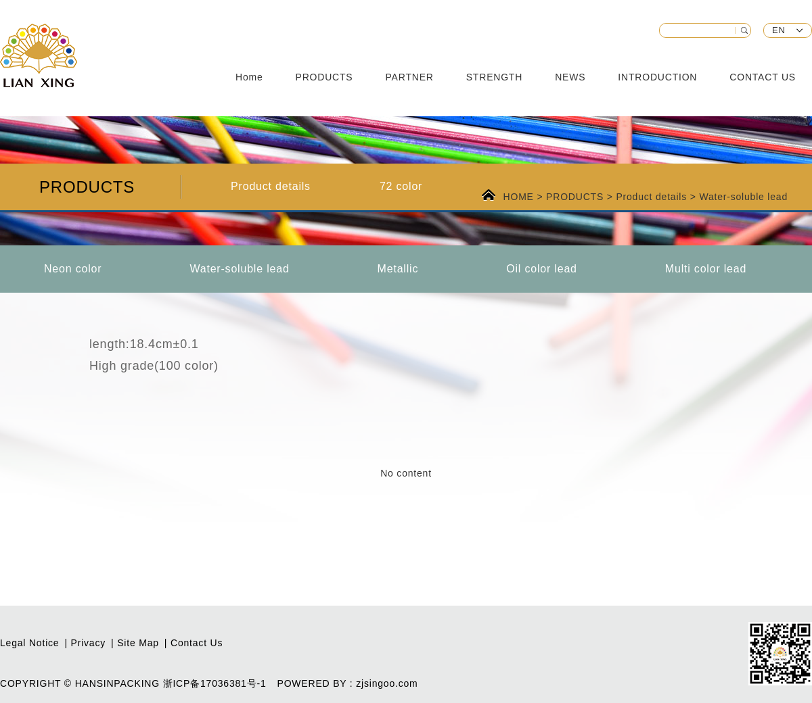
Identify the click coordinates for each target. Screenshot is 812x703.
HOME (520, 196)
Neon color (73, 268)
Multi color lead (705, 268)
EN (779, 30)
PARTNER (410, 77)
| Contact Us (193, 642)
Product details (271, 186)
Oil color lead (541, 268)
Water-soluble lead (743, 196)
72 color (401, 186)
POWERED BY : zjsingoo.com (347, 683)
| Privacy (85, 642)
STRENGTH (494, 77)
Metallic (398, 268)
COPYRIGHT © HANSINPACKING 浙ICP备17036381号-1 (133, 683)
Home (249, 77)
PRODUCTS (324, 77)
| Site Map (135, 642)
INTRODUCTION (657, 77)
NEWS (570, 77)
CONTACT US (762, 77)
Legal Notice (29, 642)
